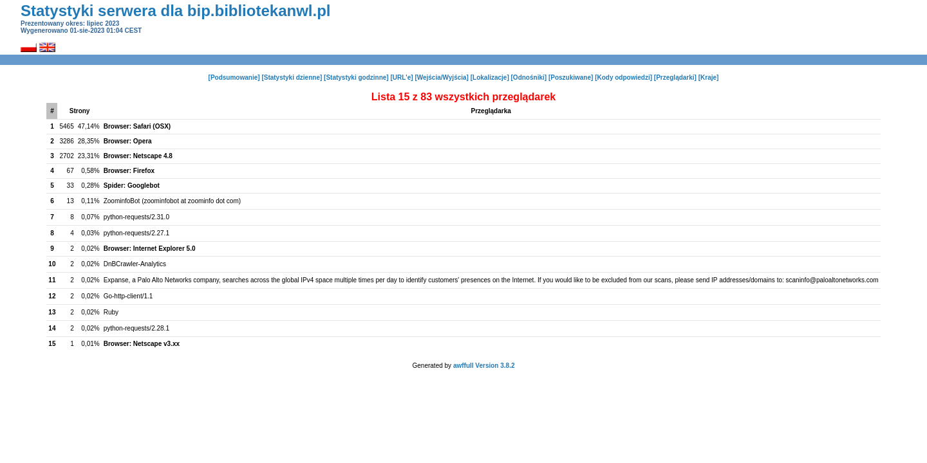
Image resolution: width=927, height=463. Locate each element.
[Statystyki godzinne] (356, 77)
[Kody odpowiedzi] (623, 77)
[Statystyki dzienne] (291, 77)
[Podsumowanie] (234, 77)
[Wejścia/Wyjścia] (442, 77)
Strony (80, 110)
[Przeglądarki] (675, 77)
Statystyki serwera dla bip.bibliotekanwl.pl (175, 10)
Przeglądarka (491, 110)
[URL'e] (401, 77)
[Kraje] (708, 77)
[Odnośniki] (529, 77)
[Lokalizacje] (490, 77)
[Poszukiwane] (570, 77)
